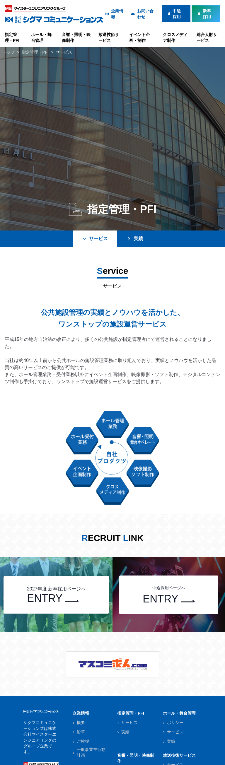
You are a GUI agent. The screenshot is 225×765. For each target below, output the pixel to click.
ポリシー (175, 722)
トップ (8, 52)
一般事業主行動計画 (91, 752)
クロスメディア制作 (175, 37)
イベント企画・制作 (139, 37)
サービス (64, 52)
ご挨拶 (83, 741)
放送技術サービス (108, 37)
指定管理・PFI (12, 37)
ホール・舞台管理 (41, 37)
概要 (81, 722)
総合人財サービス (207, 37)
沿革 (81, 732)
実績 (135, 238)
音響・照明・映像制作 (76, 37)
